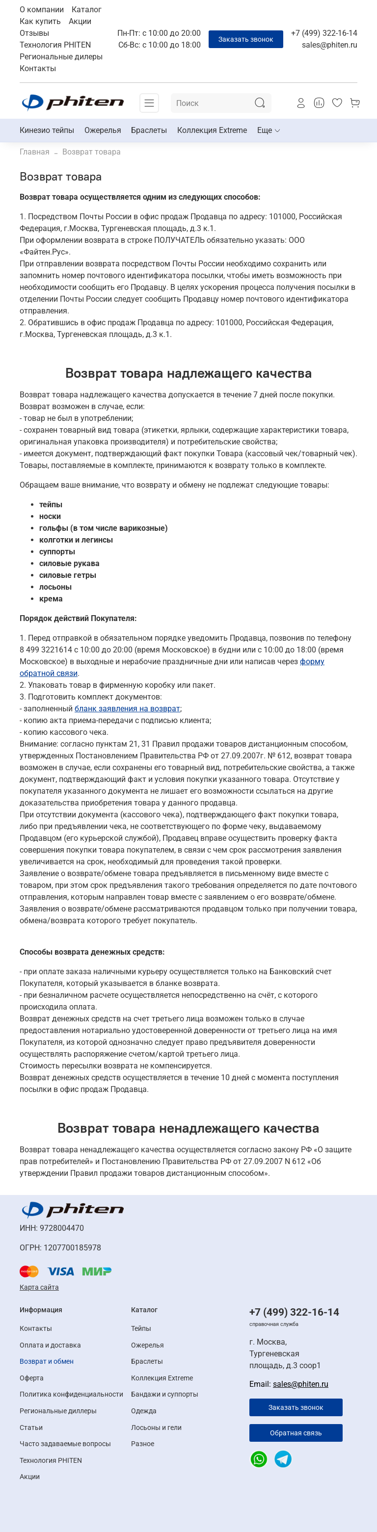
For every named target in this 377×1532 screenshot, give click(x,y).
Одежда (144, 1411)
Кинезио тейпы (47, 130)
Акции (80, 21)
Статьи (31, 1428)
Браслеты (149, 130)
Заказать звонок (245, 39)
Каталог (87, 9)
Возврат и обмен (47, 1361)
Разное (142, 1444)
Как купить (40, 21)
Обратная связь (296, 1433)
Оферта (32, 1378)
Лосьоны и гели (156, 1428)
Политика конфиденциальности (71, 1394)
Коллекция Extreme (212, 130)
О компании (42, 9)
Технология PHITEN (55, 45)
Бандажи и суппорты (164, 1394)
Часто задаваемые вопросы (65, 1444)
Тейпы (141, 1328)
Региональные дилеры (61, 56)
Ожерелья (102, 130)
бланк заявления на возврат (127, 708)
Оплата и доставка (50, 1345)
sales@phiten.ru (329, 45)
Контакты (38, 68)
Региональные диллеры (58, 1411)
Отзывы (34, 33)
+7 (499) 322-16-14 (324, 33)
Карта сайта (39, 1287)
